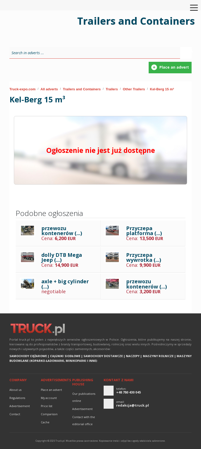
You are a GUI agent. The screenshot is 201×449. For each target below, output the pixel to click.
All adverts (49, 89)
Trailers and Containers (82, 89)
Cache (45, 422)
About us (15, 390)
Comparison (49, 414)
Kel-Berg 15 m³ (162, 89)
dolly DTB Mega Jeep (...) (61, 257)
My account (49, 398)
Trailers (112, 89)
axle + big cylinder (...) (65, 284)
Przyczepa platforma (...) (144, 231)
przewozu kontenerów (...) (61, 231)
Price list (46, 406)
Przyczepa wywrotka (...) (143, 257)
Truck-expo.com (22, 89)
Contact (14, 414)
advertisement (19, 406)
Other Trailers (134, 89)
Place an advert (51, 390)
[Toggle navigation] (191, 7)
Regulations (17, 398)
